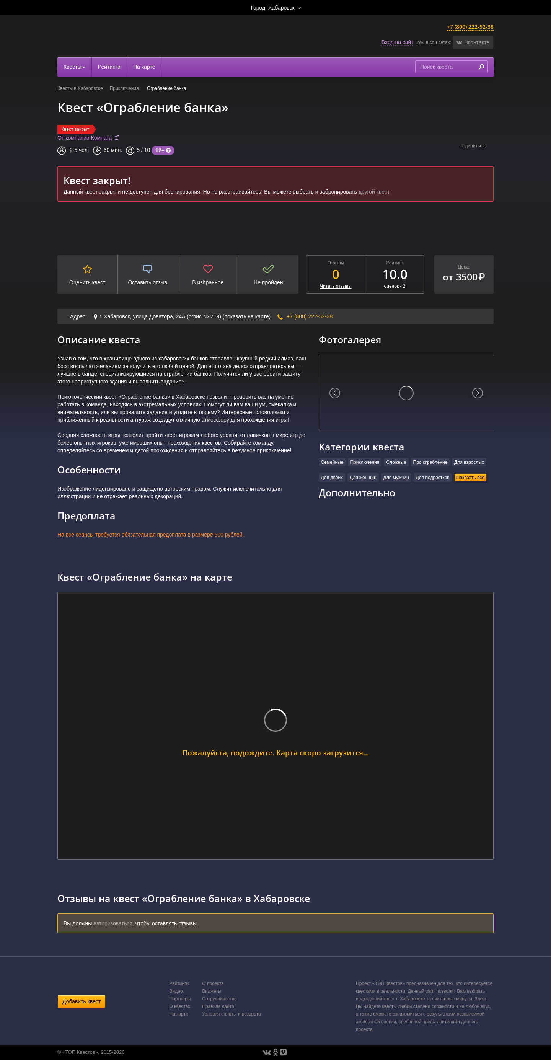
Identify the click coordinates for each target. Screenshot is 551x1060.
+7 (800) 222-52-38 (470, 26)
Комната (101, 138)
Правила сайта (218, 1006)
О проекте (213, 983)
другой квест (374, 192)
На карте (144, 67)
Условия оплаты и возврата (231, 1014)
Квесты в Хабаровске (80, 88)
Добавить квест (81, 1001)
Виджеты (211, 991)
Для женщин (363, 477)
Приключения (125, 88)
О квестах (180, 1006)
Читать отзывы (336, 286)
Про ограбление (430, 462)
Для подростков (433, 477)
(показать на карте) (247, 316)
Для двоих (332, 477)
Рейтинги (109, 67)
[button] (473, 42)
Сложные (396, 462)
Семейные (332, 462)
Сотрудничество (219, 998)
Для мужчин (396, 477)
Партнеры (180, 998)
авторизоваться (112, 923)
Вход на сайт (397, 42)
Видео (176, 991)
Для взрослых (469, 462)
